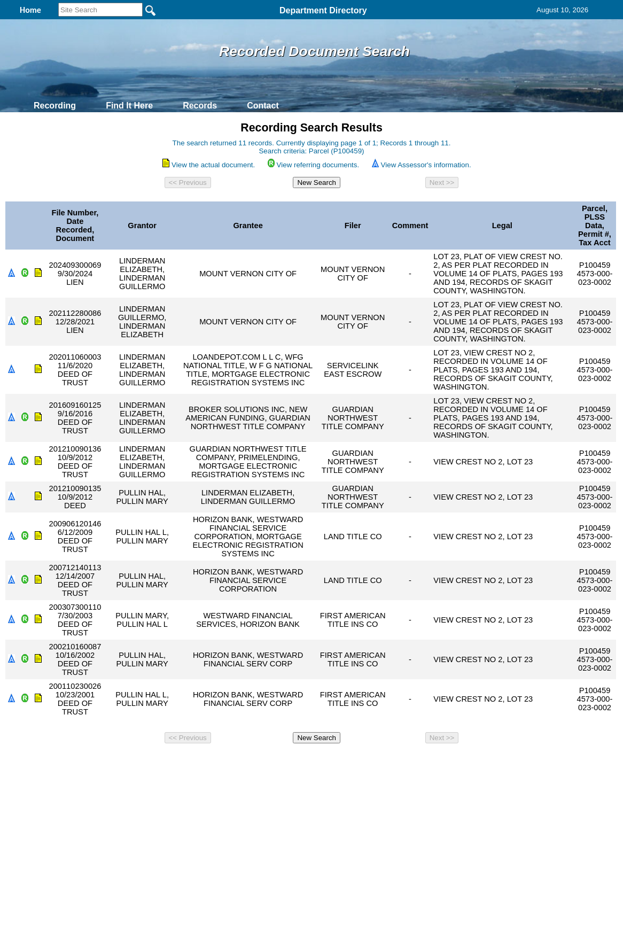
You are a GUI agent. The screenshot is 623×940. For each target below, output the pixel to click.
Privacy (307, 762)
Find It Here (129, 105)
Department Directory (323, 10)
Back (166, 762)
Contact (263, 105)
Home (207, 762)
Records (200, 105)
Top (134, 762)
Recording (55, 105)
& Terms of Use (346, 762)
